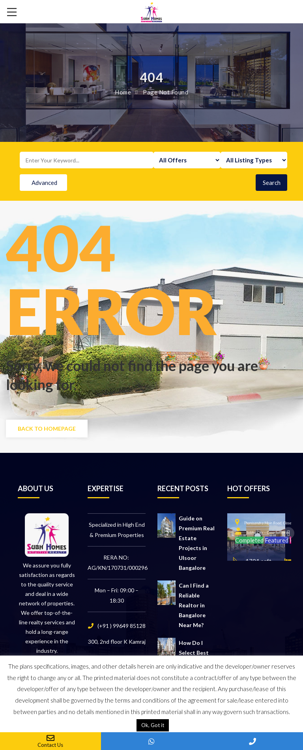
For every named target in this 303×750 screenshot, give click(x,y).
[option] (256, 537)
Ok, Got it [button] (152, 725)
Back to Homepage (47, 428)
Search (272, 182)
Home (123, 92)
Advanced (44, 182)
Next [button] (288, 533)
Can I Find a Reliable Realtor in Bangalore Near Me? (194, 605)
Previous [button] (233, 533)
